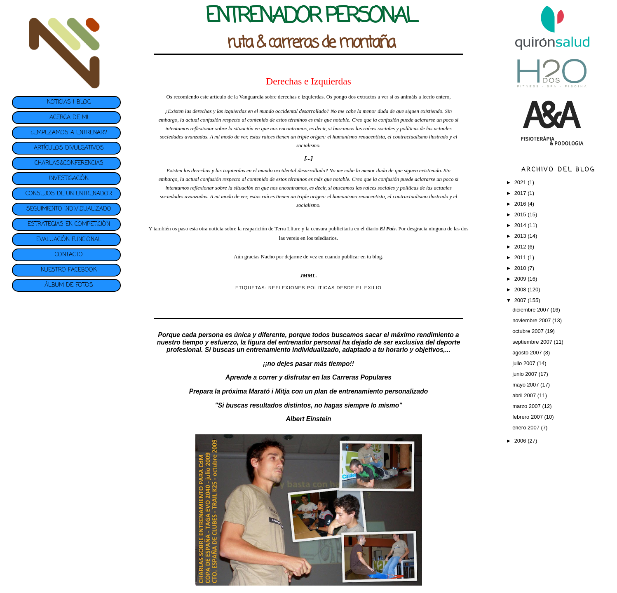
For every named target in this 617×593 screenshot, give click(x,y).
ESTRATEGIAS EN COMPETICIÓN (69, 224)
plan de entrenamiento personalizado (371, 391)
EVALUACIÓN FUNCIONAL (68, 239)
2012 (521, 247)
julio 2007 (524, 363)
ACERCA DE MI (68, 117)
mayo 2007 (526, 385)
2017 (521, 193)
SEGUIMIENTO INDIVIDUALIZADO (68, 209)
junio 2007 (525, 374)
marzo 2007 (527, 406)
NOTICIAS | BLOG (69, 102)
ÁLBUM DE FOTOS (69, 285)
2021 (521, 182)
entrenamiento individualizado (292, 349)
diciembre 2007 (531, 310)
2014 (521, 225)
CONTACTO (69, 255)
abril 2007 (524, 395)
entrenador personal (309, 342)
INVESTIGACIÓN (69, 178)
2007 (521, 300)
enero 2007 (526, 427)
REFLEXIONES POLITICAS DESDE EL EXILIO (325, 287)
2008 (521, 289)
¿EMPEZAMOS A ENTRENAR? (68, 133)
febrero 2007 (528, 417)
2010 (521, 268)
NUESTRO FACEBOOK (69, 270)
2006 (521, 441)
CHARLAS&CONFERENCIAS (69, 163)
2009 (521, 279)
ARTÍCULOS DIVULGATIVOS (69, 148)
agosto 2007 (527, 352)
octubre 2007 (528, 331)
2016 (521, 204)
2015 (521, 214)
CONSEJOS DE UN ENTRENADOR (69, 194)
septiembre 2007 (533, 342)
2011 (521, 257)
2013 (521, 236)
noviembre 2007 (532, 320)
